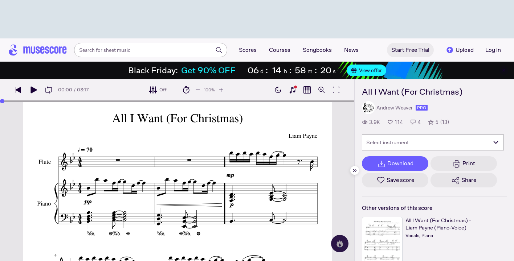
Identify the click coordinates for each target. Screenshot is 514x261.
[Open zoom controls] (321, 90)
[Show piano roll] (307, 90)
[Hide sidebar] (354, 170)
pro (421, 107)
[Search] (219, 50)
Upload (459, 50)
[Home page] (38, 50)
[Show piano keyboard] (292, 90)
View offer (366, 70)
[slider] (2, 101)
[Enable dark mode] (278, 90)
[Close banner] (503, 70)
